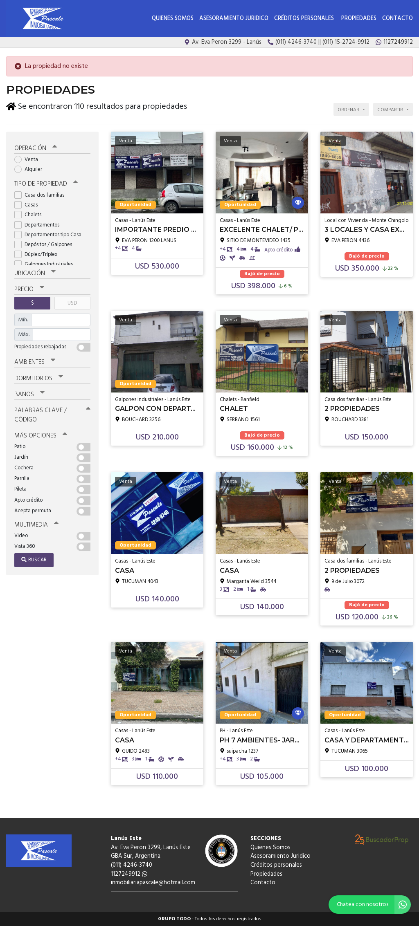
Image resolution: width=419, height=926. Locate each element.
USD (72, 303)
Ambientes (34, 362)
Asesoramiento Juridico (233, 18)
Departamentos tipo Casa (50, 235)
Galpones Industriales (46, 264)
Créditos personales (305, 18)
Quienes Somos (173, 18)
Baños (29, 394)
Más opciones (40, 436)
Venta (28, 160)
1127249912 (129, 874)
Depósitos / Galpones (45, 245)
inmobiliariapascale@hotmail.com (153, 883)
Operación (35, 148)
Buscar (34, 560)
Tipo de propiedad (46, 184)
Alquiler (30, 169)
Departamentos (39, 225)
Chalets (30, 215)
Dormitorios (38, 378)
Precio (29, 289)
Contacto (397, 18)
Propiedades (358, 18)
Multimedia (36, 525)
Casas (28, 205)
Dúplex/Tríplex (38, 254)
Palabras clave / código (52, 415)
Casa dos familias (42, 195)
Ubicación (35, 273)
